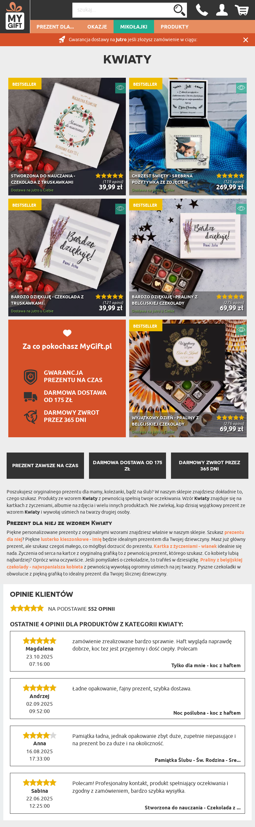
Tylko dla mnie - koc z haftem (206, 666)
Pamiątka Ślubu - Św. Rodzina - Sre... (198, 760)
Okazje (97, 27)
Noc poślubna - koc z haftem (207, 713)
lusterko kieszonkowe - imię (71, 540)
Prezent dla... (55, 27)
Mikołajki (133, 27)
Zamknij (246, 39)
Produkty (175, 27)
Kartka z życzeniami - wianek (185, 547)
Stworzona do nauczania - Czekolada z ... (193, 808)
